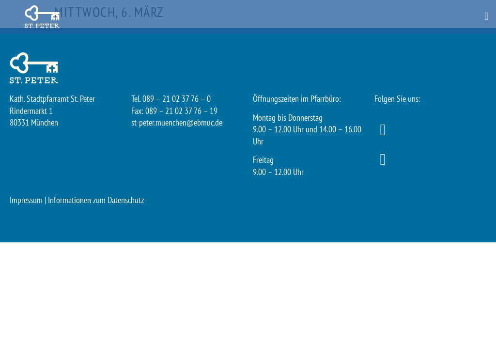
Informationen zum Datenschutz (96, 200)
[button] (486, 17)
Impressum (26, 200)
